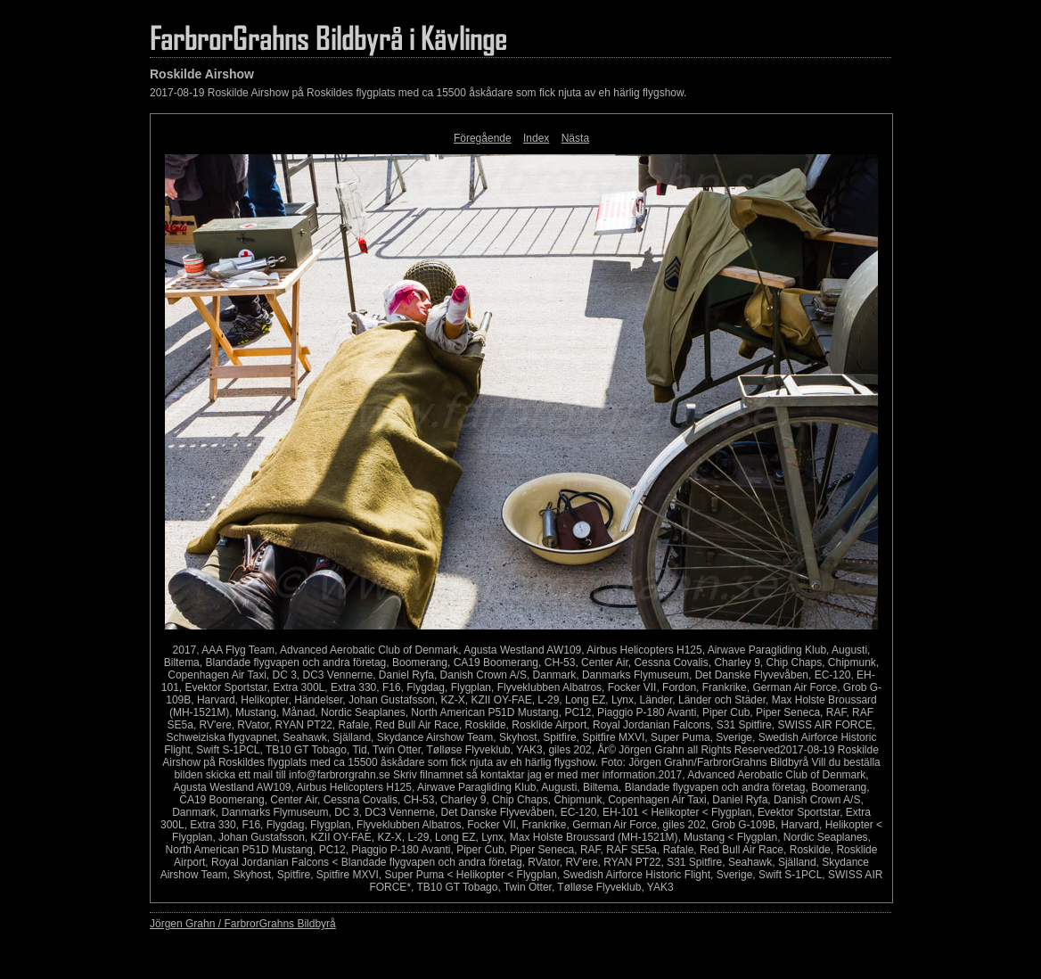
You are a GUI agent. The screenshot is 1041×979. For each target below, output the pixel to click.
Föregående (483, 138)
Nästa (575, 138)
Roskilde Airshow (202, 74)
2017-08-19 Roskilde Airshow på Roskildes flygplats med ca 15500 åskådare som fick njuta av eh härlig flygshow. (418, 92)
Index (536, 138)
